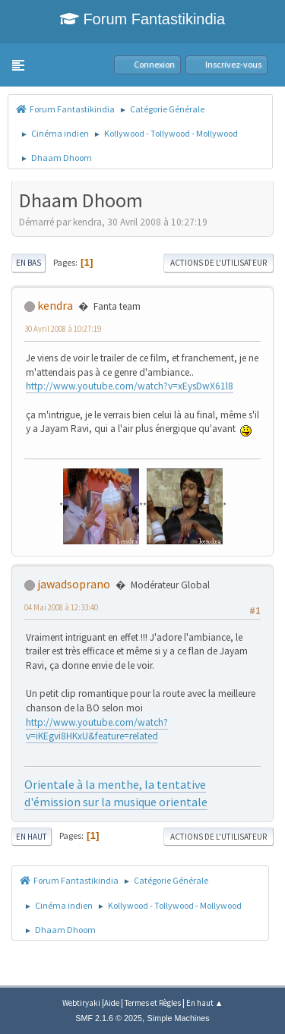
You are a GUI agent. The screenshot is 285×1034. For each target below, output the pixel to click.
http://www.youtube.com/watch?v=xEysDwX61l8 (129, 386)
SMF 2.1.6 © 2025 (108, 1018)
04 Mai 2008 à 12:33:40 (61, 607)
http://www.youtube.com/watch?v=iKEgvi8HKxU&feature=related (97, 729)
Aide (111, 1003)
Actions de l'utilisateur (218, 262)
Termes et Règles (153, 1003)
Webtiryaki (81, 1003)
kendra (55, 305)
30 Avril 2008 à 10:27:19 (62, 328)
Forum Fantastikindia (142, 19)
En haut (31, 836)
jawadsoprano (73, 583)
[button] (18, 65)
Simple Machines (178, 1018)
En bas (28, 262)
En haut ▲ (204, 1003)
